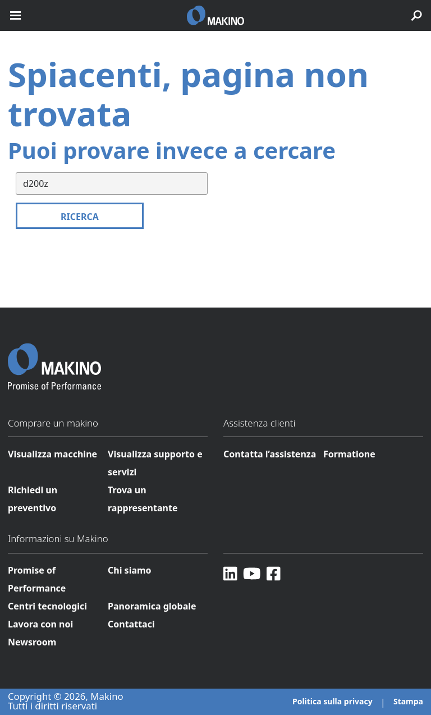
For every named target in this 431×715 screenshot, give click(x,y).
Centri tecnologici (47, 606)
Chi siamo (130, 570)
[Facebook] (274, 573)
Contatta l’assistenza (269, 454)
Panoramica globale (152, 606)
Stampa (408, 701)
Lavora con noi (40, 624)
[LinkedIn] (230, 573)
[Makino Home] (54, 359)
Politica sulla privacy (332, 701)
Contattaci (131, 624)
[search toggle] (416, 15)
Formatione (349, 454)
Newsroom (32, 642)
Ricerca (80, 216)
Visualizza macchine (52, 454)
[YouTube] (252, 573)
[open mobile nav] (15, 15)
